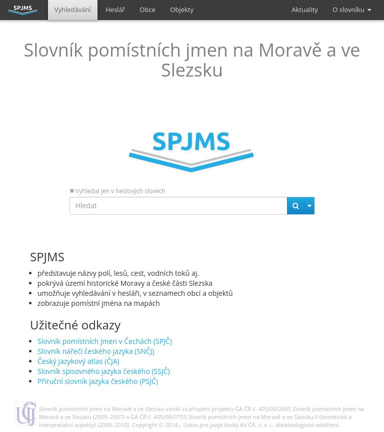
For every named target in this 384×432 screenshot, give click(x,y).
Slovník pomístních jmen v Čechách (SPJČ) (105, 341)
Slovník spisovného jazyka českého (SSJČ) (104, 371)
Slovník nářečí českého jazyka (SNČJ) (96, 351)
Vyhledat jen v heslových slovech (118, 191)
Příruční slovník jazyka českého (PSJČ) (98, 381)
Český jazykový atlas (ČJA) (79, 361)
